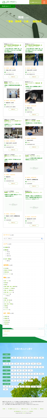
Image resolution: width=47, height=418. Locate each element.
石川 (30, 367)
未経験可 (6, 316)
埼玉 (22, 363)
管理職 (6, 305)
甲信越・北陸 (6, 367)
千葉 (8, 251)
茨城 (5, 363)
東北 (6, 357)
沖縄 (5, 389)
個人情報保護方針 (17, 411)
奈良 (36, 373)
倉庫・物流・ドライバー (9, 292)
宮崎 (33, 386)
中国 (6, 377)
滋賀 (14, 373)
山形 (36, 357)
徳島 (14, 380)
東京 (8, 253)
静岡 (19, 370)
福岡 (8, 260)
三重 (30, 370)
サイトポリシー (25, 411)
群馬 (17, 363)
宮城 (25, 357)
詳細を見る (13, 76)
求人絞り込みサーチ (6, 6)
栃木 (11, 363)
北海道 (6, 247)
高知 (30, 380)
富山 (19, 367)
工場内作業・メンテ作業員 (9, 288)
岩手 (19, 357)
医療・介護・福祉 (7, 300)
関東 (6, 249)
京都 (19, 373)
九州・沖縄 (7, 258)
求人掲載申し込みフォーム (35, 2)
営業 (5, 298)
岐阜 (14, 370)
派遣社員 (6, 272)
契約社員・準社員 (7, 270)
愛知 (25, 370)
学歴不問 (6, 324)
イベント (6, 334)
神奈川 (8, 255)
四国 (6, 380)
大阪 (25, 373)
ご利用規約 (31, 411)
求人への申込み (34, 408)
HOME (4, 408)
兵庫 (30, 373)
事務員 (7, 295)
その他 (6, 307)
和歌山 (41, 373)
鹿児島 (39, 386)
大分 (28, 386)
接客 (5, 284)
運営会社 (42, 408)
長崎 (17, 386)
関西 (6, 373)
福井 (36, 367)
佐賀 (11, 386)
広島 (30, 377)
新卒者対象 (6, 322)
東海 (6, 370)
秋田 (30, 357)
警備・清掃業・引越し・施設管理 (25, 21)
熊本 (22, 386)
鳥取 (14, 377)
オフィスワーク (7, 294)
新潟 (14, 367)
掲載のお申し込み (24, 408)
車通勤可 (6, 318)
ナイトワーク (7, 309)
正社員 (6, 268)
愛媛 (25, 380)
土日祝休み (6, 320)
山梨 (41, 367)
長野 (25, 367)
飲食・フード (7, 280)
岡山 (25, 377)
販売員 (6, 282)
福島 (41, 357)
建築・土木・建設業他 (8, 290)
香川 (19, 380)
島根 (19, 377)
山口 (36, 377)
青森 (14, 357)
